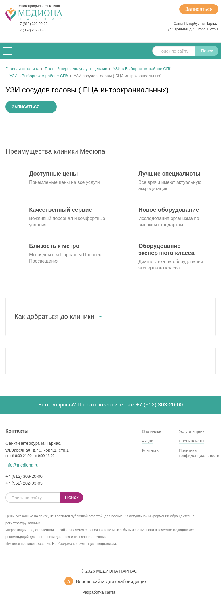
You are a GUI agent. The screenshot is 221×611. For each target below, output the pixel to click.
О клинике (151, 431)
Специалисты (191, 441)
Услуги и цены (192, 431)
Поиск (207, 50)
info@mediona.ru (21, 464)
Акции (147, 441)
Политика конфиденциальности (199, 453)
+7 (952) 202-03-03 (32, 30)
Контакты (150, 450)
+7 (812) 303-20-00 (32, 24)
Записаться (199, 9)
